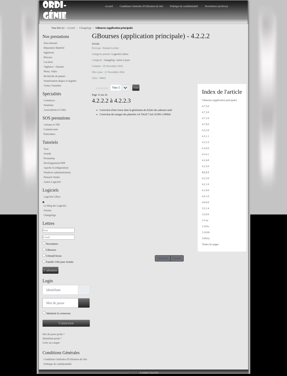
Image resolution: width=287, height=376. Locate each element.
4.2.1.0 (205, 184)
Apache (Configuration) (56, 167)
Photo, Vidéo (50, 71)
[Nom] (59, 230)
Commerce (49, 100)
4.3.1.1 (205, 136)
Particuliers (49, 134)
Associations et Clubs (55, 109)
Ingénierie (49, 52)
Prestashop (49, 158)
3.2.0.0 (205, 214)
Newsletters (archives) (216, 6)
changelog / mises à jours (117, 60)
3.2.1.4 (205, 208)
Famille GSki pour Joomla (59, 261)
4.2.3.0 (205, 166)
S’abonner (50, 270)
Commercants (51, 129)
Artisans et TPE (52, 124)
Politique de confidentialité (184, 6)
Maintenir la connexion (58, 313)
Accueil (109, 6)
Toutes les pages (210, 244)
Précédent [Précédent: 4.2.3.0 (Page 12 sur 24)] (163, 258)
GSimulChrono (54, 255)
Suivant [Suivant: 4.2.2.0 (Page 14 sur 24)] (177, 258)
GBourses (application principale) (219, 100)
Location (48, 61)
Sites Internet (50, 43)
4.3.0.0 (205, 148)
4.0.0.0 (205, 202)
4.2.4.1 (205, 154)
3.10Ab (206, 232)
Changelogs (50, 215)
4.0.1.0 (205, 196)
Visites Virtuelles (52, 85)
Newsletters (52, 243)
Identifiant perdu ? (52, 338)
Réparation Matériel (54, 47)
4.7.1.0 (205, 118)
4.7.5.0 (205, 106)
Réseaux (48, 57)
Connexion (66, 323)
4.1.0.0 (205, 190)
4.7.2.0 (205, 112)
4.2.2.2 (205, 172)
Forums (48, 210)
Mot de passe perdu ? (53, 334)
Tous (46, 148)
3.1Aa (205, 220)
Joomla (47, 153)
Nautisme (48, 105)
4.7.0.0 (205, 124)
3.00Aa (205, 238)
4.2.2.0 (205, 178)
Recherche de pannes (54, 76)
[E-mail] (59, 237)
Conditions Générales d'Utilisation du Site (141, 6)
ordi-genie (134, 372)
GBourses (51, 249)
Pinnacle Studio (52, 177)
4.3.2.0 (205, 130)
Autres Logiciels (52, 181)
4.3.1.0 (205, 142)
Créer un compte (51, 342)
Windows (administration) (57, 172)
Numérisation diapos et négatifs (60, 80)
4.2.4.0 (205, 160)
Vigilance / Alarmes (54, 66)
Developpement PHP (54, 163)
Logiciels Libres (52, 196)
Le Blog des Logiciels (55, 205)
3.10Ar (205, 226)
